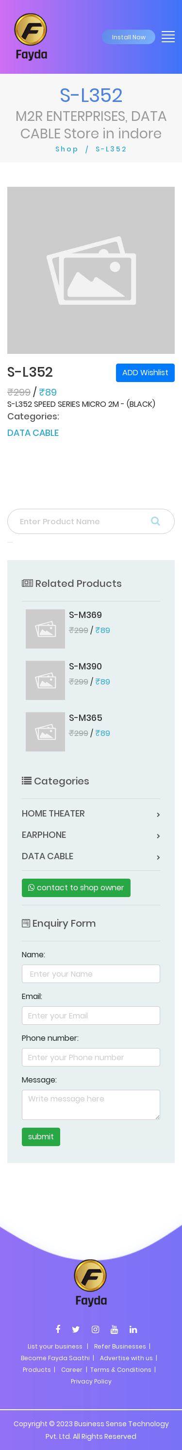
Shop (67, 149)
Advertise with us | (128, 1358)
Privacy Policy (91, 1381)
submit (41, 1136)
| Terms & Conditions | (120, 1370)
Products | (39, 1370)
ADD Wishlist (145, 372)
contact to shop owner (76, 887)
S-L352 (111, 149)
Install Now (129, 37)
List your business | (58, 1346)
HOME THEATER (53, 813)
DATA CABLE (33, 433)
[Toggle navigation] (165, 36)
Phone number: (50, 1038)
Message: (39, 1079)
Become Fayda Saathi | (57, 1358)
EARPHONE (44, 835)
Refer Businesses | (122, 1346)
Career (72, 1370)
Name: (33, 954)
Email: (32, 996)
